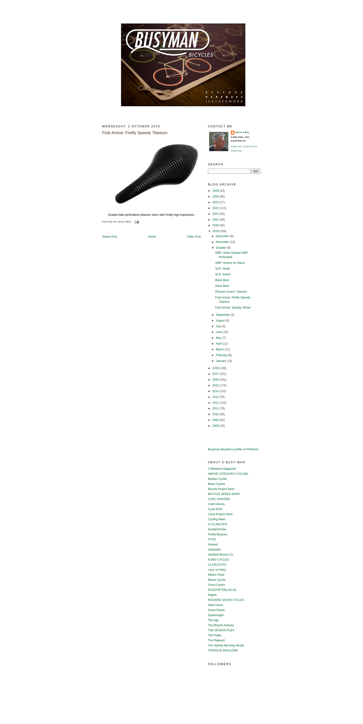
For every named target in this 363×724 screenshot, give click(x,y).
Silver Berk (222, 286)
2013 (216, 397)
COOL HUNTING (219, 499)
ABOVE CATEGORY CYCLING (228, 474)
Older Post (194, 236)
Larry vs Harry (217, 569)
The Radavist (216, 640)
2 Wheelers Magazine (222, 468)
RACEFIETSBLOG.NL (222, 590)
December (223, 236)
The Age (213, 620)
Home (152, 236)
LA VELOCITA (217, 564)
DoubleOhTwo (217, 529)
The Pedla (214, 635)
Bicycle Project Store (221, 489)
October (221, 247)
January (221, 361)
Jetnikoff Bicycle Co (220, 554)
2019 (216, 231)
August (221, 320)
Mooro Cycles (216, 580)
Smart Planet (216, 610)
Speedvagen (216, 615)
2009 (216, 420)
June (219, 332)
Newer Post (109, 236)
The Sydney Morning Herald (226, 645)
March (220, 349)
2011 (216, 408)
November (223, 242)
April (219, 343)
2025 (216, 196)
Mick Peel (243, 132)
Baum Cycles (216, 484)
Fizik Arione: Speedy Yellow (232, 307)
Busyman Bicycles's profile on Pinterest (233, 449)
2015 (216, 385)
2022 (216, 214)
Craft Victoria (216, 504)
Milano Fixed (216, 574)
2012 (216, 402)
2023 (216, 208)
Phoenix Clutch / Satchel (231, 291)
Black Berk (222, 280)
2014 (216, 391)
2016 (216, 379)
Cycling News (216, 519)
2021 (216, 219)
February (222, 355)
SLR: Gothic (223, 274)
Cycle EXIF (215, 509)
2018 (216, 368)
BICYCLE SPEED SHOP (224, 494)
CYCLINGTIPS (217, 524)
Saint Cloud (215, 605)
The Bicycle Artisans (221, 625)
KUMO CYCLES (218, 559)
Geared (213, 544)
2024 (216, 202)
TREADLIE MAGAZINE (223, 650)
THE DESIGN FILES (221, 630)
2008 (216, 425)
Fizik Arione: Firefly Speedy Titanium (134, 132)
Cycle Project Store (220, 514)
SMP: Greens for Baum (230, 263)
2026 (216, 190)
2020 (216, 225)
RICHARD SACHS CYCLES (226, 600)
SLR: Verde (222, 268)
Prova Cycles (216, 585)
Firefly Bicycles (217, 534)
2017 (216, 374)
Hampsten (214, 549)
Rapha (212, 595)
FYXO (212, 539)
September (223, 314)
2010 (216, 414)
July (219, 326)
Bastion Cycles (217, 479)
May (219, 338)
